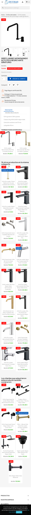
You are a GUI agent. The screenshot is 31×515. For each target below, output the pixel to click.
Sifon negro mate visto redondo (15, 476)
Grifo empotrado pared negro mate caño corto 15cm (8, 425)
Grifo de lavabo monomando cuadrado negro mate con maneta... (22, 209)
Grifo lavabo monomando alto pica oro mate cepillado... (23, 149)
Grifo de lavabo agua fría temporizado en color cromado (23, 261)
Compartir (9, 84)
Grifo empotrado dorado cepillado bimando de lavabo (22, 339)
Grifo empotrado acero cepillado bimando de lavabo (8, 234)
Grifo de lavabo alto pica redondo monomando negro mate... (22, 313)
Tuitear (13, 84)
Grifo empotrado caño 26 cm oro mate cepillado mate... (8, 261)
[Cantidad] (3, 79)
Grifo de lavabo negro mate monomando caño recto (8, 208)
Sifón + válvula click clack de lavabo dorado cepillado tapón (22, 426)
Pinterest (17, 84)
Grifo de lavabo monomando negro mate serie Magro (22, 183)
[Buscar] (15, 7)
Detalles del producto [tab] (12, 113)
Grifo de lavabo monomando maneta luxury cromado (8, 339)
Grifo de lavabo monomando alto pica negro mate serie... (23, 286)
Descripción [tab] (8, 110)
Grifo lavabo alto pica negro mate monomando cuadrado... (8, 287)
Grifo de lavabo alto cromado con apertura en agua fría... (22, 235)
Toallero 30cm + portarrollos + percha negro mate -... (23, 401)
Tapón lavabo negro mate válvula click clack (22, 452)
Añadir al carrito (17, 79)
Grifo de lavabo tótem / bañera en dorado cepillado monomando (8, 183)
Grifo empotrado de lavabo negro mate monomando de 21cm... (8, 401)
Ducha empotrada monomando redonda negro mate (8, 452)
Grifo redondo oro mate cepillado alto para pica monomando (8, 312)
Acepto (19, 512)
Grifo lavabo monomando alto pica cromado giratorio (8, 149)
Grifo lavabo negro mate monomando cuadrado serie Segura (22, 365)
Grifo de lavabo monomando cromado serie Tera (8, 364)
